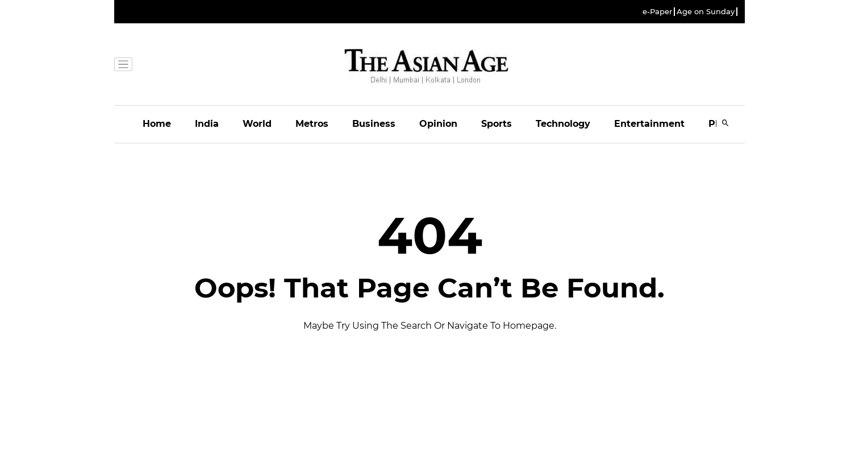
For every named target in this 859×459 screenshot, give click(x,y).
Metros (311, 123)
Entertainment (649, 123)
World (257, 123)
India (207, 123)
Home (157, 123)
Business (373, 123)
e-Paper (657, 11)
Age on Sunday (706, 11)
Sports (496, 123)
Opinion (438, 123)
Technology (563, 123)
